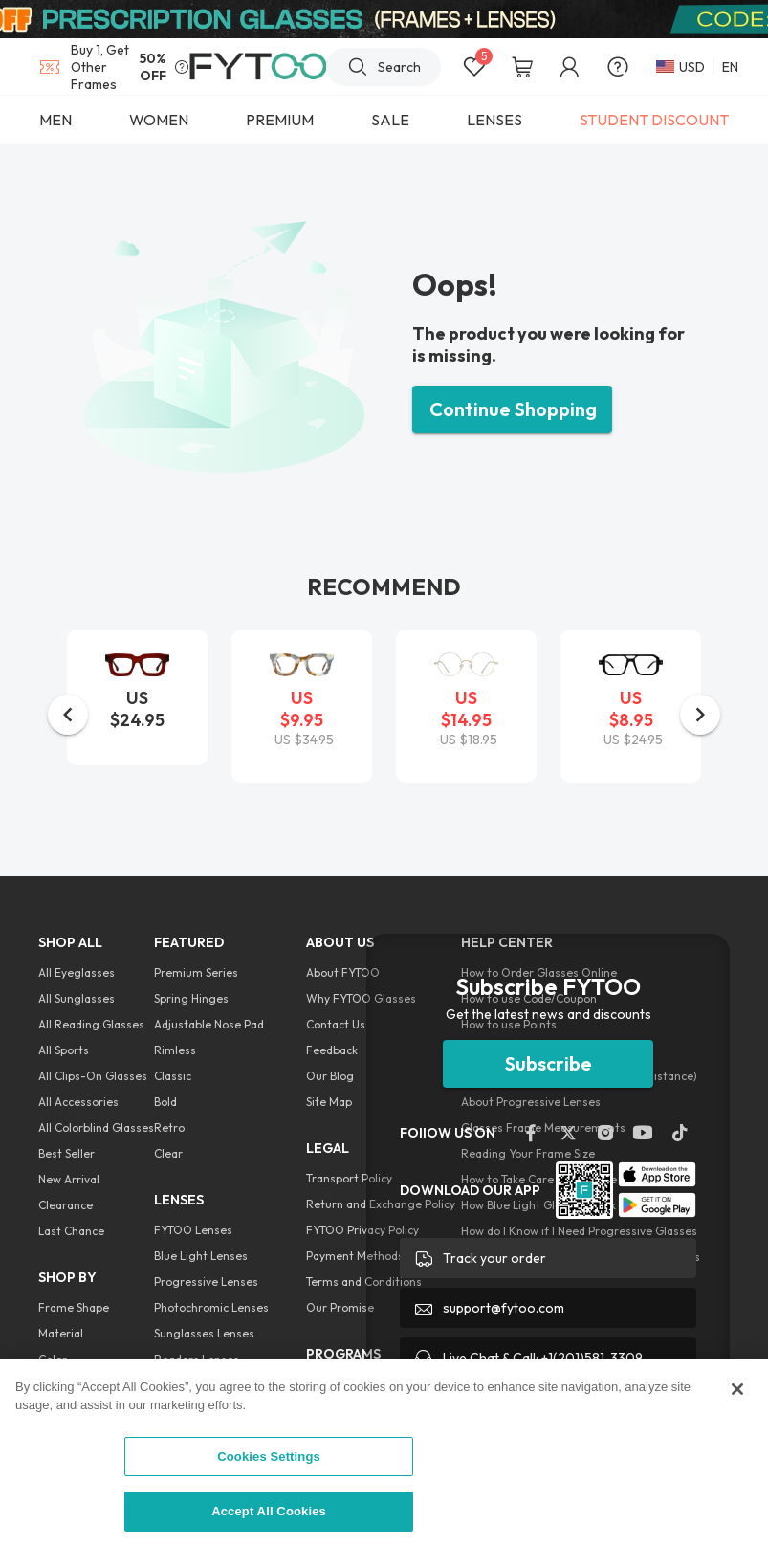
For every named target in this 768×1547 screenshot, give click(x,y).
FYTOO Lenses (193, 1230)
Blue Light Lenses (201, 1256)
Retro (169, 1127)
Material (60, 1333)
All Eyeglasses (76, 972)
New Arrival (68, 1179)
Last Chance (71, 1231)
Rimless (175, 1050)
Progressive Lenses (206, 1281)
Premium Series (196, 972)
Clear (168, 1153)
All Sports (63, 1050)
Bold (165, 1101)
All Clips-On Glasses (92, 1076)
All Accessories (78, 1101)
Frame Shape (73, 1307)
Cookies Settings (268, 1456)
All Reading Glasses (91, 1024)
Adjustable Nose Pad (209, 1024)
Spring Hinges (191, 998)
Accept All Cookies (268, 1511)
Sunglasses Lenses (204, 1333)
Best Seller (66, 1153)
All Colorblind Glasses (96, 1127)
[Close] (737, 1389)
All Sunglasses (76, 998)
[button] (68, 715)
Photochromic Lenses (211, 1307)
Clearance (65, 1205)
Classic (172, 1076)
